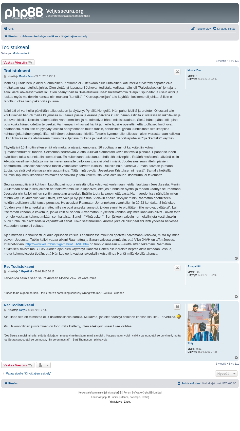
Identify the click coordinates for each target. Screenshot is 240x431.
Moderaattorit (21, 53)
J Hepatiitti (194, 266)
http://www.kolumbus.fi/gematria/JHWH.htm (57, 244)
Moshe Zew (194, 70)
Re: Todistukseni (19, 266)
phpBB (117, 392)
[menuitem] (9, 29)
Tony (190, 343)
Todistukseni (15, 47)
